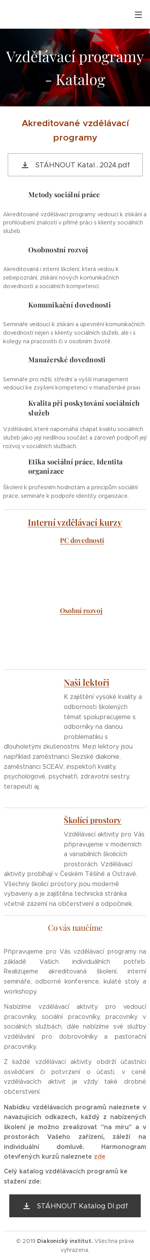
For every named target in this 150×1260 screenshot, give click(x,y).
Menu (138, 14)
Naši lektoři (86, 682)
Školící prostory (92, 820)
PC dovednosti (82, 539)
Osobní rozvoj (81, 610)
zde (100, 1156)
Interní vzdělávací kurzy (75, 522)
